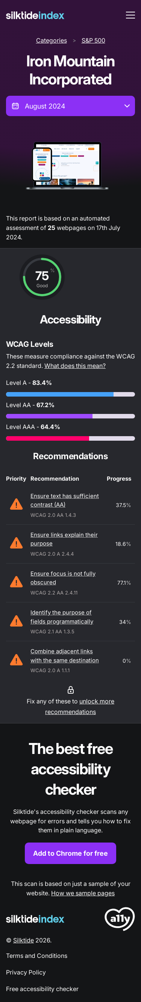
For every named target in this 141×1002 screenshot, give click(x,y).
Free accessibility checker (42, 989)
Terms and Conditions (36, 955)
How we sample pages (83, 893)
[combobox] (70, 106)
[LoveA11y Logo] (120, 920)
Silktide (23, 940)
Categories (51, 40)
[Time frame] (70, 106)
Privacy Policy (26, 972)
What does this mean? (75, 365)
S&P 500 (93, 40)
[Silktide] (35, 15)
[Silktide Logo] (35, 919)
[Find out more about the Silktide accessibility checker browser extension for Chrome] (70, 801)
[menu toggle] (130, 15)
